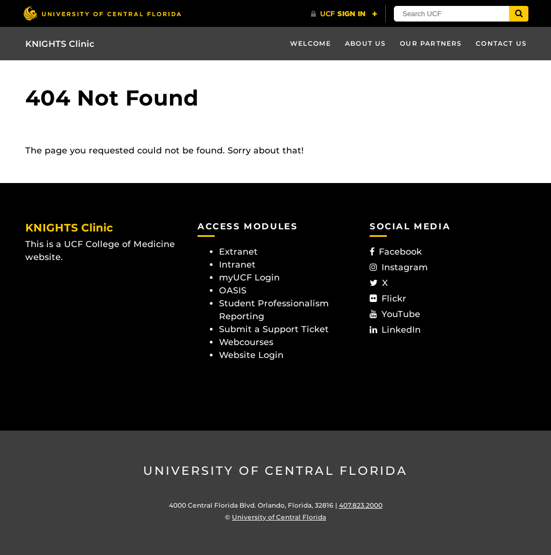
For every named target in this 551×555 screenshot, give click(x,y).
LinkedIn (395, 330)
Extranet (238, 252)
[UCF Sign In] (344, 14)
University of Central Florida (275, 470)
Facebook (396, 252)
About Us (365, 43)
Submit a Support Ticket (274, 329)
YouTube (395, 314)
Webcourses (246, 342)
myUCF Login (249, 277)
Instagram (399, 267)
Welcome (310, 43)
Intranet (237, 264)
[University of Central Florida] (102, 13)
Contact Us (501, 43)
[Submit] (518, 14)
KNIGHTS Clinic (60, 44)
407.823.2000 (361, 505)
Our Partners (431, 43)
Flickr (388, 298)
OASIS (232, 290)
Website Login (251, 355)
